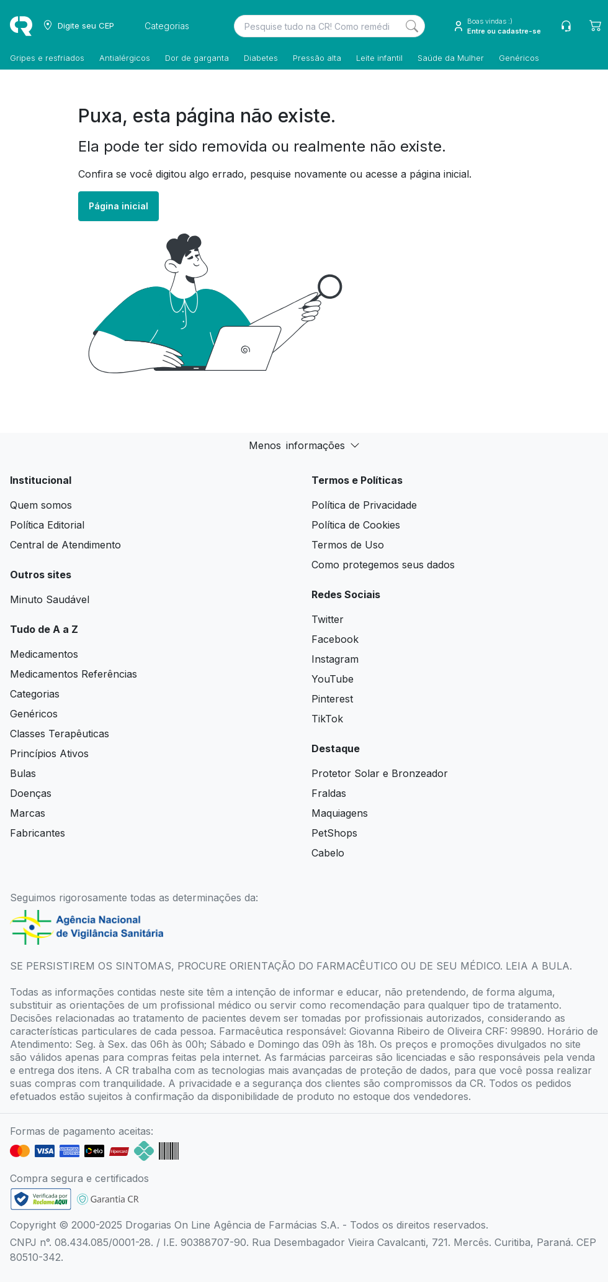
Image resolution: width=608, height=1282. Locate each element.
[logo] (21, 26)
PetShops (334, 833)
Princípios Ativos (49, 753)
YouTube (332, 679)
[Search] (412, 26)
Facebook (335, 639)
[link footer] (41, 1199)
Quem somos (41, 505)
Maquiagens (339, 813)
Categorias (35, 694)
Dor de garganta (197, 58)
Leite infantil (379, 58)
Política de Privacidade (364, 505)
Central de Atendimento (65, 545)
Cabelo (327, 853)
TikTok (327, 718)
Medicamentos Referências (73, 674)
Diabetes (261, 58)
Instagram (335, 659)
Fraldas (328, 793)
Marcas (27, 813)
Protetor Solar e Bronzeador (379, 773)
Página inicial (118, 206)
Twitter (327, 619)
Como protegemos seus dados (383, 564)
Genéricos (519, 58)
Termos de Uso (347, 545)
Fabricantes (37, 833)
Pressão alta (317, 58)
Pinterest (332, 699)
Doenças (30, 793)
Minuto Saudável (49, 599)
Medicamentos (44, 654)
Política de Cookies (355, 525)
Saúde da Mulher (451, 58)
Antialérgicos (124, 58)
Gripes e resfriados (47, 58)
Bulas (23, 773)
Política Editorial (47, 525)
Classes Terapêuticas (59, 733)
